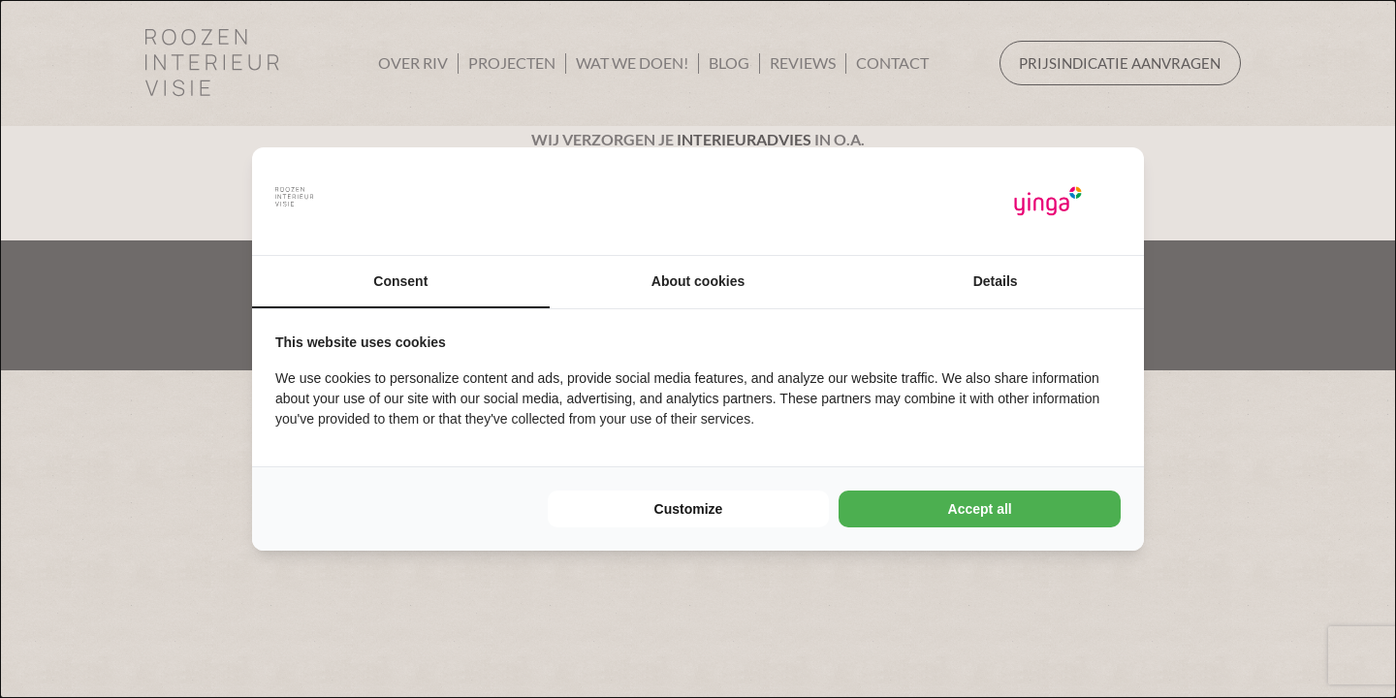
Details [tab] (995, 281)
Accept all (980, 509)
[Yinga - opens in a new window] (1048, 201)
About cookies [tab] (698, 281)
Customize (688, 509)
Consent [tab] (400, 281)
